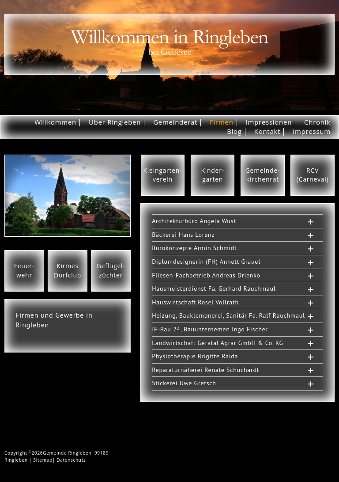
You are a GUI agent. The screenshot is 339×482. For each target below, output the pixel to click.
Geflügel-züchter (111, 270)
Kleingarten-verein (162, 175)
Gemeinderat (175, 122)
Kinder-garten (212, 175)
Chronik (317, 122)
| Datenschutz (69, 460)
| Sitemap (41, 460)
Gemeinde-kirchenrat (262, 175)
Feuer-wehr (24, 270)
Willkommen (55, 122)
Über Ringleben (115, 122)
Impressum (312, 131)
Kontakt (267, 131)
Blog (234, 131)
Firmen (222, 122)
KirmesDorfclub (67, 270)
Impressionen (269, 122)
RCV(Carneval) (313, 175)
